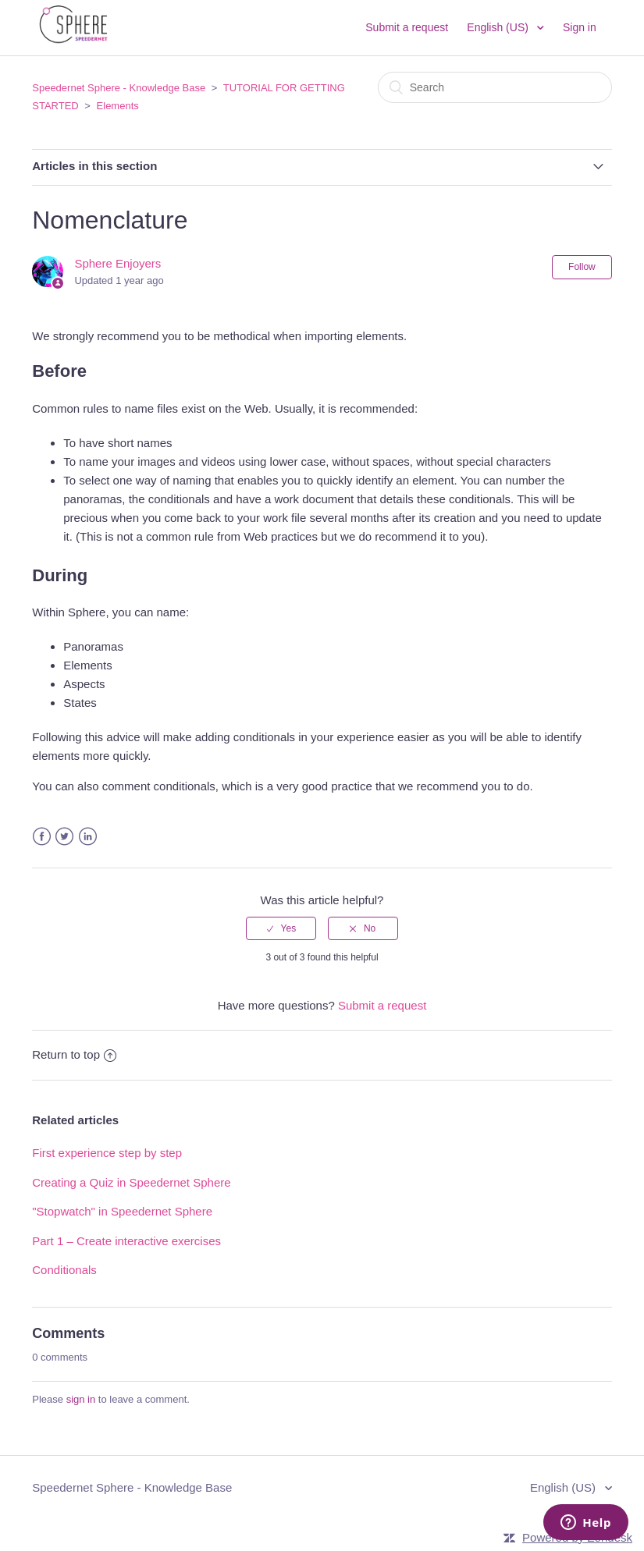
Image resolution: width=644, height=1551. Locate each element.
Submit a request (406, 27)
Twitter (64, 836)
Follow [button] (582, 266)
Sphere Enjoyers (117, 263)
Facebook (42, 836)
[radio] (281, 928)
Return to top (74, 1054)
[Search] (495, 87)
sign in (81, 1399)
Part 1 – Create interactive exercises (126, 1241)
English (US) (499, 27)
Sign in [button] (579, 27)
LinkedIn (88, 836)
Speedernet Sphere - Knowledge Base (118, 88)
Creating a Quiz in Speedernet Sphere (131, 1182)
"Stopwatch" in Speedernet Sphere (122, 1211)
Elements (118, 106)
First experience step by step (107, 1152)
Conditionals (64, 1269)
